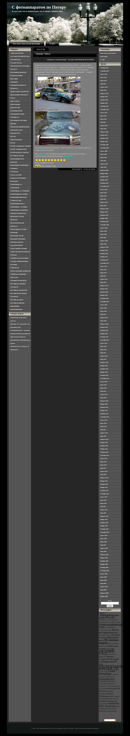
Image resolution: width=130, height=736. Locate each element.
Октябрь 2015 (104, 337)
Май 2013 (103, 429)
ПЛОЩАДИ (14, 232)
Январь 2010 (104, 558)
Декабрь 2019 (104, 176)
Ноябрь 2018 (104, 218)
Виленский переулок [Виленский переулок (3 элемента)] (105, 635)
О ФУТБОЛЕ (14, 171)
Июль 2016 (103, 308)
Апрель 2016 (104, 317)
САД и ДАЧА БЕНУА (16, 245)
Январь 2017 (104, 289)
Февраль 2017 (104, 285)
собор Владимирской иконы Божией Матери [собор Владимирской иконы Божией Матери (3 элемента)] (109, 709)
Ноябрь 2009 (104, 564)
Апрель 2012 (104, 471)
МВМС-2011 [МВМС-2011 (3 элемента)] (102, 656)
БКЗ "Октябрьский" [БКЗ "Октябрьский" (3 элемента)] (109, 627)
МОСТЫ (13, 136)
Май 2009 (103, 583)
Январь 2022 (104, 96)
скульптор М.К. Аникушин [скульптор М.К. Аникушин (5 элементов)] (109, 704)
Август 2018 (103, 228)
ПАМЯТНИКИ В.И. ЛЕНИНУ (19, 194)
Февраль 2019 (104, 208)
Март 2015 (103, 359)
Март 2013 (103, 436)
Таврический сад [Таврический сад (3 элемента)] (109, 676)
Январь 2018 (104, 250)
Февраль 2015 (104, 362)
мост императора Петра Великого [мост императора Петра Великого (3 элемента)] (108, 698)
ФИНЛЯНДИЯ (14, 306)
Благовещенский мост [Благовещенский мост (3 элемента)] (105, 630)
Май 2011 (103, 506)
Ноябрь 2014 (104, 372)
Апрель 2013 (104, 433)
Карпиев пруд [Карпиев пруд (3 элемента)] (103, 646)
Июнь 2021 (103, 119)
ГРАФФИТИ (14, 82)
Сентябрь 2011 (104, 494)
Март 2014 (103, 397)
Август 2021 (103, 112)
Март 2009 (103, 590)
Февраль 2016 (104, 324)
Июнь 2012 (103, 465)
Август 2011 (103, 497)
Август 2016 (103, 305)
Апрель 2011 (104, 510)
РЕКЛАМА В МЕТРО (16, 242)
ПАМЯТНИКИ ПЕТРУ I (17, 203)
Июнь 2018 (103, 234)
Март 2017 (103, 282)
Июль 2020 (103, 154)
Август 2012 (103, 458)
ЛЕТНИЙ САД (14, 117)
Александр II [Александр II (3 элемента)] (102, 622)
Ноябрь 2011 (104, 487)
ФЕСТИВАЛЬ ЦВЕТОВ (17, 303)
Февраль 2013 (104, 439)
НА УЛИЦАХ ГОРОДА (17, 155)
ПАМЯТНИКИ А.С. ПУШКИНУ (20, 191)
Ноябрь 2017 (104, 257)
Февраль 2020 (104, 170)
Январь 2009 (104, 596)
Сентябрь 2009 (104, 570)
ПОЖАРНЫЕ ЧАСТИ (16, 235)
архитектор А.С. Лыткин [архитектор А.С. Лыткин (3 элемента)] (106, 686)
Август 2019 (103, 189)
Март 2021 (103, 128)
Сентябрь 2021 (104, 109)
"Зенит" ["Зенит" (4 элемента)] (102, 613)
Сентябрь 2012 (104, 455)
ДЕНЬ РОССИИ (15, 107)
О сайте (52, 44)
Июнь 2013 (103, 426)
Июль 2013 (103, 423)
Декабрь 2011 (104, 484)
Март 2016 (103, 321)
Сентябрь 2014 (104, 378)
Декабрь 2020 (104, 138)
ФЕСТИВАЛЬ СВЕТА (16, 300)
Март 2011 (103, 513)
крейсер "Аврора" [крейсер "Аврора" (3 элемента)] (114, 696)
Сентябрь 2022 (104, 71)
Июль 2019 (103, 192)
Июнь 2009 (103, 580)
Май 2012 (103, 468)
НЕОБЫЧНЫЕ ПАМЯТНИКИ (19, 165)
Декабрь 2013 (104, 407)
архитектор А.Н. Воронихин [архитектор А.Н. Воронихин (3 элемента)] (107, 683)
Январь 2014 (104, 404)
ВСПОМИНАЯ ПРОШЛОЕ (18, 72)
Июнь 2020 (103, 157)
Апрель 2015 (104, 356)
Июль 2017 (103, 269)
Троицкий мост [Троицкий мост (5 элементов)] (107, 679)
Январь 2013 (104, 442)
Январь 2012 (104, 481)
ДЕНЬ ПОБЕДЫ (15, 104)
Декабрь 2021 (104, 100)
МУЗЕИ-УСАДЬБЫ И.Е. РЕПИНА (20, 146)
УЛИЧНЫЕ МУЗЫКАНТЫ (18, 280)
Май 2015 (103, 353)
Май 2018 (103, 237)
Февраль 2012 (104, 477)
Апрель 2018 (104, 240)
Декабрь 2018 (104, 215)
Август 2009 (103, 574)
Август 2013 (103, 420)
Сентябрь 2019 (104, 186)
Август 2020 (103, 151)
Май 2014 (103, 391)
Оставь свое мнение (89, 169)
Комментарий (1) (77, 169)
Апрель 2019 (104, 202)
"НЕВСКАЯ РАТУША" (17, 53)
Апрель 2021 (104, 125)
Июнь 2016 (103, 311)
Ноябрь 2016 (104, 295)
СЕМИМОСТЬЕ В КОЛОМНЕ (19, 258)
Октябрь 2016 (104, 298)
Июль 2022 (103, 77)
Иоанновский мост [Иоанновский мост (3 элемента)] (113, 643)
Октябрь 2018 (104, 221)
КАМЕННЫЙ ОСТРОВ (17, 114)
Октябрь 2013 (104, 413)
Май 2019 (103, 199)
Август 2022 (103, 74)
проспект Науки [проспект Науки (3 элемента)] (103, 703)
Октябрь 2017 (104, 260)
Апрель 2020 (104, 164)
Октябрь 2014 (104, 375)
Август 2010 (103, 535)
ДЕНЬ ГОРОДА (15, 101)
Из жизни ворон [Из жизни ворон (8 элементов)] (108, 641)
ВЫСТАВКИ (14, 79)
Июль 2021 (103, 116)
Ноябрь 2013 (104, 410)
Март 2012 (103, 474)
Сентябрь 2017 (104, 263)
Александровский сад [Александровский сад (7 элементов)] (111, 626)
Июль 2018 (103, 231)
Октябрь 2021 (104, 106)
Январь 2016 (104, 327)
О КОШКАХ (14, 168)
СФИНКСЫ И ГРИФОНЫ (18, 274)
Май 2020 (103, 160)
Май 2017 (103, 276)
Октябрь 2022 (104, 68)
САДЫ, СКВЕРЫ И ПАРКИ (18, 248)
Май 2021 (103, 122)
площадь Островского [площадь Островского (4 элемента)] (108, 701)
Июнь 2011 (103, 503)
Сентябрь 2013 (104, 417)
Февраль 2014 (104, 401)
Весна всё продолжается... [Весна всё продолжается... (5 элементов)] (109, 631)
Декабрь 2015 (104, 330)
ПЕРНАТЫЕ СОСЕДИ (17, 216)
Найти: (110, 600)
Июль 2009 (103, 577)
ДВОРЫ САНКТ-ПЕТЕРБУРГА (19, 91)
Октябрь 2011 (104, 490)
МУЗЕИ (12, 143)
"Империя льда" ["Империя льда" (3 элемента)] (103, 619)
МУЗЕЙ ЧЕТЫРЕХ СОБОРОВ (19, 152)
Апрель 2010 (104, 548)
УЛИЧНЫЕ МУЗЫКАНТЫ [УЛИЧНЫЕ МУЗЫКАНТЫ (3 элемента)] (107, 681)
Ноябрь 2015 (104, 333)
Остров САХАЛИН (16, 175)
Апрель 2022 (104, 87)
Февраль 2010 (104, 554)
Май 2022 (103, 84)
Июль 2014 (103, 385)
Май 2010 (103, 545)
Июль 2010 (103, 538)
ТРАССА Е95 (14, 277)
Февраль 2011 (104, 516)
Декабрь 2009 (104, 561)
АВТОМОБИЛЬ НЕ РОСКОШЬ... (85, 59)
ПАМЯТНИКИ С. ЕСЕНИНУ (19, 207)
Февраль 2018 (104, 247)
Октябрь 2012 (104, 452)
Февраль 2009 (104, 593)
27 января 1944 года (16, 63)
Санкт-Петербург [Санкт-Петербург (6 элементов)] (107, 672)
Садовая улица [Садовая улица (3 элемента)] (103, 671)
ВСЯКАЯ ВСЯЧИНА (16, 75)
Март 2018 (103, 244)
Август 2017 (103, 266)
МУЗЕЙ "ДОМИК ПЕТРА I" (18, 149)
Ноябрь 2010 (104, 526)
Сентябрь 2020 (104, 148)
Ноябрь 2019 (104, 180)
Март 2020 (103, 167)
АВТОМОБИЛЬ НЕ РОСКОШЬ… (20, 66)
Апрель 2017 (104, 279)
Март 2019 (103, 205)
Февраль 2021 (104, 132)
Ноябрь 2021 (104, 103)
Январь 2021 (104, 135)
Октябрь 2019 (104, 183)
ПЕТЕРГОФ (14, 219)
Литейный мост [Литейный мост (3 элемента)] (111, 654)
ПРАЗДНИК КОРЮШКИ (17, 239)
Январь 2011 (104, 519)
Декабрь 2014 (104, 369)
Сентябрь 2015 (104, 340)
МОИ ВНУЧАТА (15, 133)
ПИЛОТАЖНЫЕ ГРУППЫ (18, 229)
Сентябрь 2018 (104, 224)
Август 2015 (103, 343)
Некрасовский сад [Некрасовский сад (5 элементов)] (108, 662)
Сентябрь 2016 (104, 301)
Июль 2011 (103, 500)
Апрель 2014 (104, 394)
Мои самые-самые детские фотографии (26, 44)
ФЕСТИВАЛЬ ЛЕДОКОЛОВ (18, 290)
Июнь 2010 (103, 542)
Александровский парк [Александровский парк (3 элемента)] (113, 622)
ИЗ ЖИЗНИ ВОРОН (16, 111)
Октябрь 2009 (104, 567)
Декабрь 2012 (104, 445)
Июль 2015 (103, 346)
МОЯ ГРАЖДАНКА (16, 139)
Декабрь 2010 (104, 522)
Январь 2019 (104, 212)
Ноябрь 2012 (104, 449)
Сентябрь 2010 (104, 532)
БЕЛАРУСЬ (13, 69)
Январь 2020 (104, 173)
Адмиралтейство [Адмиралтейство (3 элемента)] (113, 619)
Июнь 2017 (103, 273)
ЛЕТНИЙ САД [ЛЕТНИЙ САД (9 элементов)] (106, 652)
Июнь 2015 (103, 349)
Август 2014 (103, 381)
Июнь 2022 (103, 80)
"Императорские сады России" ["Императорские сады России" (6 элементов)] (109, 616)
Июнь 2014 (103, 388)
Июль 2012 (103, 461)
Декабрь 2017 (104, 253)
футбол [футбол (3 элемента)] (114, 711)
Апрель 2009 (104, 586)
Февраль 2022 (104, 93)
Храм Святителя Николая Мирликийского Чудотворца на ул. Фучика (20, 340)
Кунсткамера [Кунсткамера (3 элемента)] (110, 648)
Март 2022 (103, 90)
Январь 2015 (104, 365)
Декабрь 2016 (104, 292)
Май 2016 (103, 314)
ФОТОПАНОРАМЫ (16, 309)
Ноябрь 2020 (104, 141)
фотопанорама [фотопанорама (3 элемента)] (108, 711)
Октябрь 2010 (104, 529)
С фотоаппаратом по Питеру (39, 7)
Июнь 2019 (103, 196)
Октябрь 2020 (104, 144)
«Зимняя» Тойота (42, 54)
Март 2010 (103, 551)
